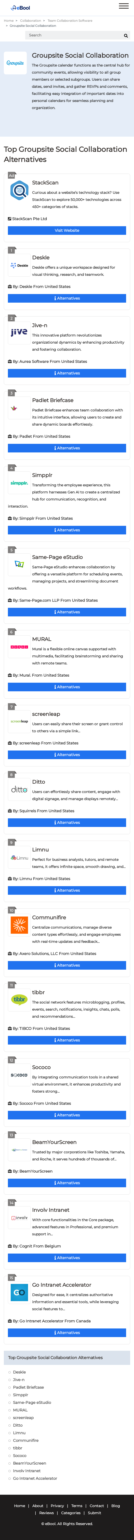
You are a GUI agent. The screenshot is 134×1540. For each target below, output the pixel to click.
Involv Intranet (50, 1210)
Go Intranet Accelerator (61, 1285)
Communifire (49, 917)
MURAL (41, 639)
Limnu (40, 850)
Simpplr (42, 475)
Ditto (38, 782)
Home (9, 21)
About (37, 1506)
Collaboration (30, 21)
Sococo (41, 1067)
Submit (94, 1513)
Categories (71, 1513)
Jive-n (39, 325)
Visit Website (67, 230)
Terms (76, 1506)
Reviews (46, 1513)
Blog (115, 1506)
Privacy (57, 1506)
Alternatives (67, 298)
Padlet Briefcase (52, 400)
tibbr (38, 992)
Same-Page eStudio (57, 557)
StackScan (45, 183)
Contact (97, 1506)
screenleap (46, 714)
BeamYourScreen (54, 1142)
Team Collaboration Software (70, 21)
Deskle (40, 258)
